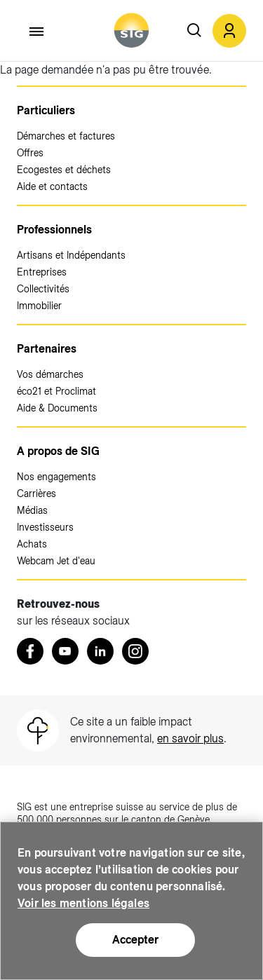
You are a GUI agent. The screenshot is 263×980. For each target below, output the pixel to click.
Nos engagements (56, 476)
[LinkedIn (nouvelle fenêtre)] (100, 651)
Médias (32, 510)
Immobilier (39, 305)
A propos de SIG (58, 451)
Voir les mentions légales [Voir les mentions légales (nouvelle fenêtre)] (83, 904)
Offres (30, 152)
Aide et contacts (52, 186)
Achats (32, 544)
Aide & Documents (57, 408)
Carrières (36, 493)
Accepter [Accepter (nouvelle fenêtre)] (135, 940)
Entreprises (42, 272)
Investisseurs (45, 527)
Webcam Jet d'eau (56, 560)
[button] (229, 31)
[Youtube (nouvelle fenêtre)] (65, 651)
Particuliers (46, 110)
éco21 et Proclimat (56, 391)
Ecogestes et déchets (64, 169)
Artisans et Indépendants (71, 255)
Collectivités (43, 288)
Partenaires (46, 348)
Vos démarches (50, 374)
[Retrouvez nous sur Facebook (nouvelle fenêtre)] (30, 651)
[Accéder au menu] (37, 31)
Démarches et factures (66, 136)
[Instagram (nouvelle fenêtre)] (135, 651)
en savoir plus (190, 738)
